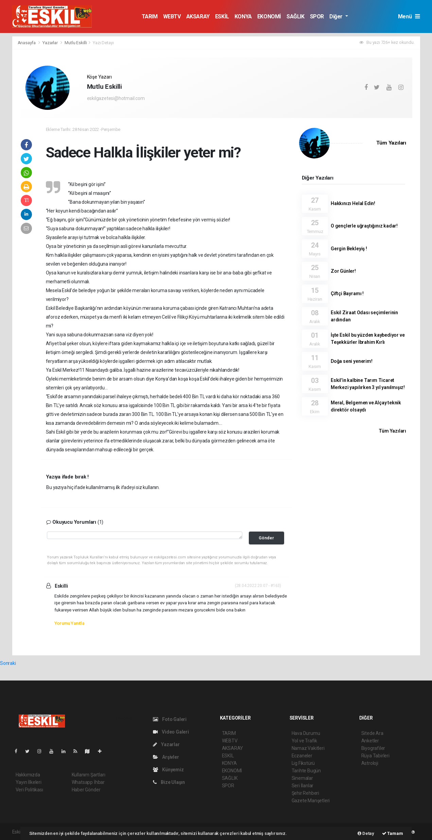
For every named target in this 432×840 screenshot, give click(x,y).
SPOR (317, 16)
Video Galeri (171, 732)
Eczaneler (302, 755)
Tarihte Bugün (306, 770)
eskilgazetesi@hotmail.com (116, 98)
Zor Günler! (343, 271)
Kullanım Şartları (88, 774)
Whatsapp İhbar (88, 782)
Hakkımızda (28, 774)
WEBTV (172, 16)
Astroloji (369, 763)
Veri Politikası (29, 789)
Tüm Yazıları (391, 143)
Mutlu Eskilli (76, 42)
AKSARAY (198, 16)
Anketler (370, 740)
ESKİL (222, 16)
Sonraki (8, 663)
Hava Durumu (306, 733)
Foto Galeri (170, 719)
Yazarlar (50, 42)
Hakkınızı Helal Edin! (353, 203)
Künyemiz (168, 769)
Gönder (266, 537)
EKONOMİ (269, 16)
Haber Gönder (86, 789)
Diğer (336, 16)
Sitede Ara (372, 733)
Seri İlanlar (303, 785)
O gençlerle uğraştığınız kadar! (364, 226)
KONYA (243, 16)
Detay (366, 833)
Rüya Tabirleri (375, 755)
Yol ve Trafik (304, 740)
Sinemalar (302, 778)
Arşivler (166, 757)
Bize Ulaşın (169, 782)
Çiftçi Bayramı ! (347, 293)
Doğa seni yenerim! (352, 361)
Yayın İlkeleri (28, 782)
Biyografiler (373, 748)
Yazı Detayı (103, 42)
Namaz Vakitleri (308, 748)
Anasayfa (27, 42)
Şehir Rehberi (305, 793)
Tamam (392, 833)
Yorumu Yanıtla (69, 623)
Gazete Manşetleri (311, 800)
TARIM (150, 16)
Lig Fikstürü (303, 763)
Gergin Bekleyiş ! (349, 248)
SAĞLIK (296, 16)
